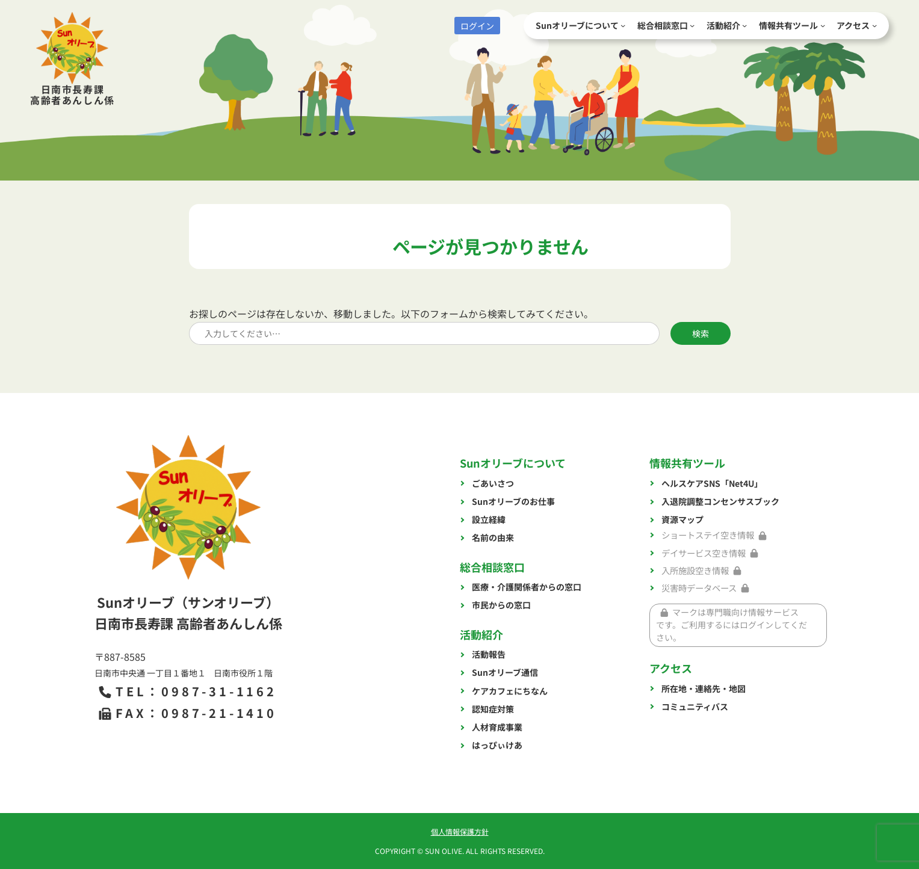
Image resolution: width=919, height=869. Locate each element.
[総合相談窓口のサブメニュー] (692, 25)
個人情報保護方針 (460, 831)
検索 (700, 333)
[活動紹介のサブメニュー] (744, 25)
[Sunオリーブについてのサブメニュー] (622, 25)
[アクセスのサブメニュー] (874, 25)
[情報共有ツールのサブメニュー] (822, 25)
